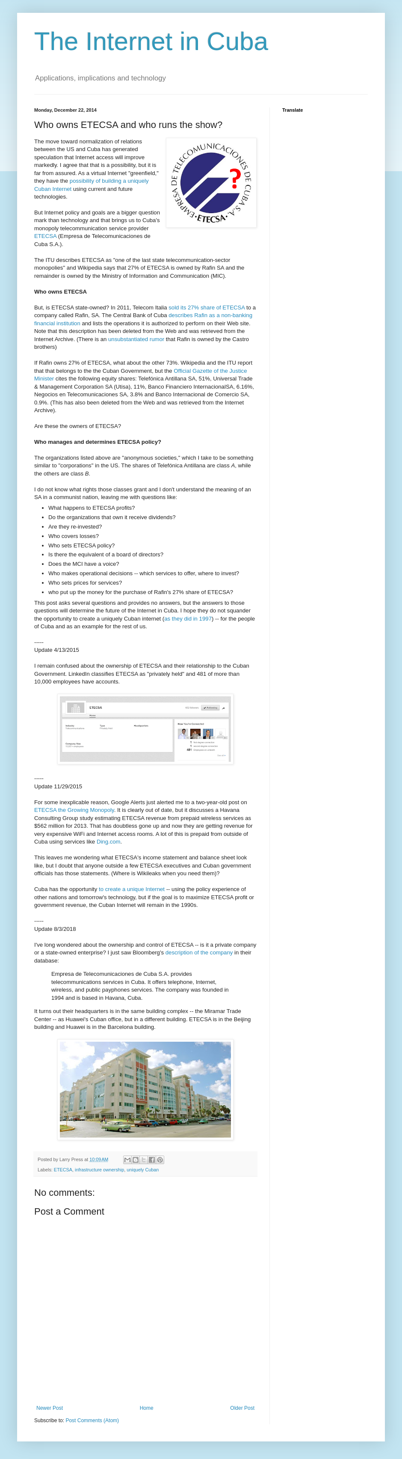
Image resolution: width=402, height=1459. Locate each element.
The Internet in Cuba (151, 41)
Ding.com (109, 841)
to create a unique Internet (132, 889)
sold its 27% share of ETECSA (206, 307)
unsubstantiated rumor (136, 339)
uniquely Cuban (143, 1169)
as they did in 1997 (188, 618)
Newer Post (49, 1408)
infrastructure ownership (99, 1169)
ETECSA (45, 236)
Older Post (242, 1408)
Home (147, 1408)
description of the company (199, 952)
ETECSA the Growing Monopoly (74, 810)
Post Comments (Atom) (92, 1420)
